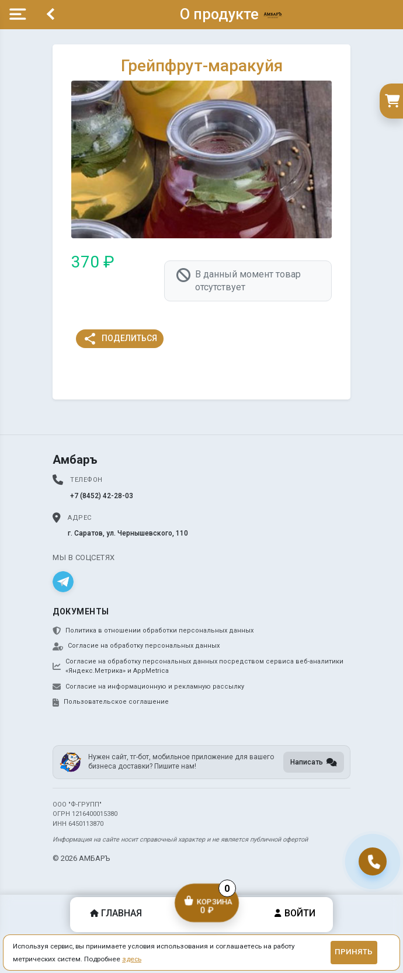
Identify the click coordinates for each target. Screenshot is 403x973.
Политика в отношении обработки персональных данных (153, 631)
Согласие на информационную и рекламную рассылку (148, 687)
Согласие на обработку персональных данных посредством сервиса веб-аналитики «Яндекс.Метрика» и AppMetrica (198, 666)
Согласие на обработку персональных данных (136, 646)
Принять (354, 951)
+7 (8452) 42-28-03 (101, 496)
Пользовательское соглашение (111, 702)
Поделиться (120, 339)
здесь (131, 959)
